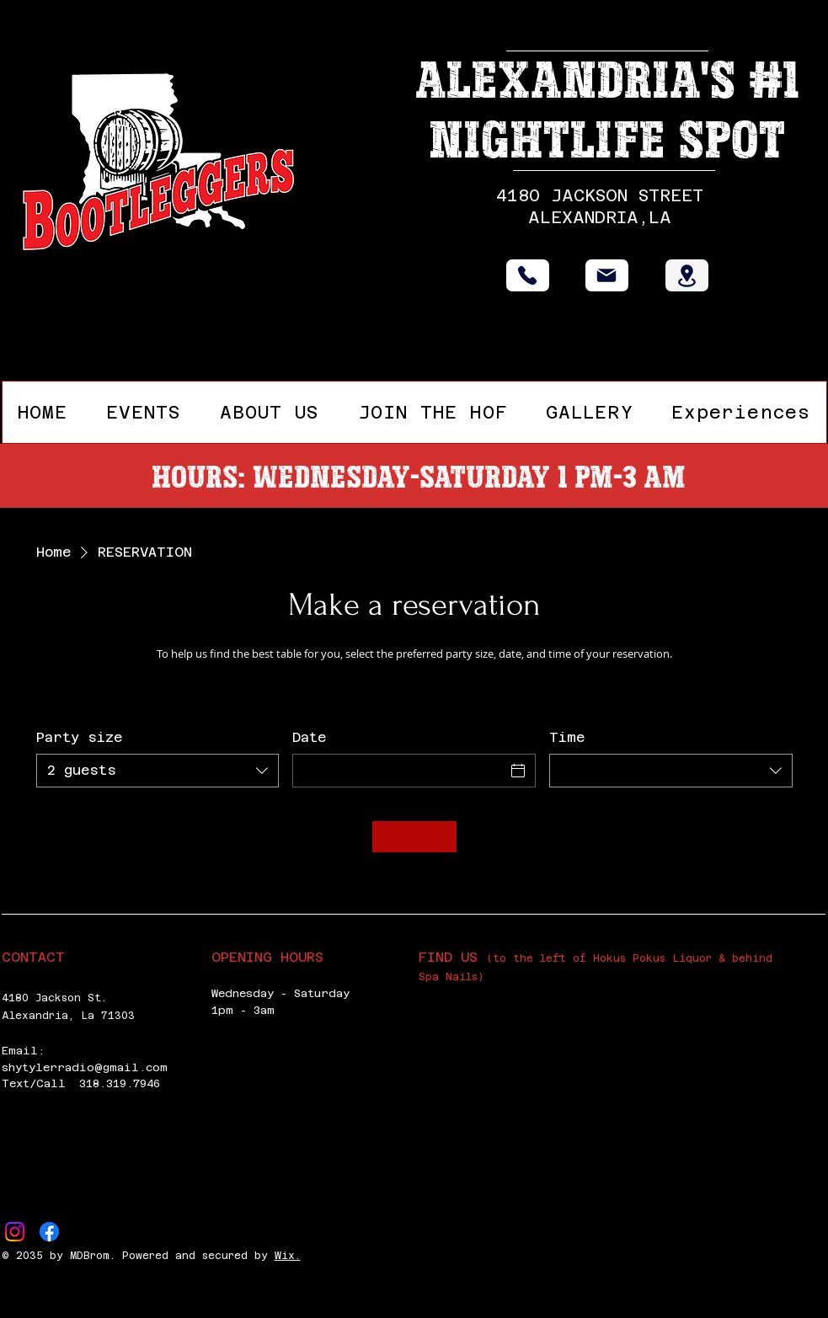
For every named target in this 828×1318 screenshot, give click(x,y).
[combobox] (158, 770)
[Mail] (606, 275)
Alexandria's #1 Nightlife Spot (607, 110)
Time (567, 737)
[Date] (399, 770)
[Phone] (527, 275)
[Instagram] (15, 1232)
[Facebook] (49, 1232)
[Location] (686, 275)
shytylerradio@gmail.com (85, 1067)
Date (309, 737)
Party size (79, 737)
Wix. (288, 1256)
